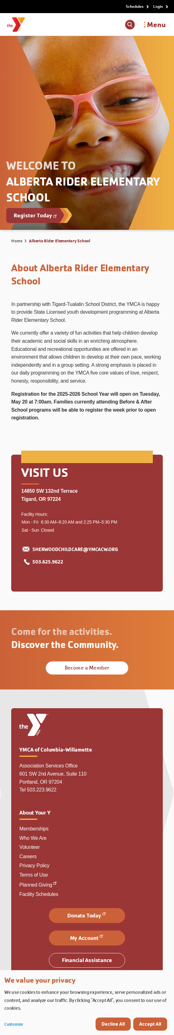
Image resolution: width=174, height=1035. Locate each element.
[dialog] (87, 1002)
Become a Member (87, 667)
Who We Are (32, 838)
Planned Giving (38, 884)
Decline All (113, 1024)
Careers (27, 856)
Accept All (150, 1024)
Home (16, 241)
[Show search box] (130, 25)
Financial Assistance (87, 960)
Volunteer (29, 847)
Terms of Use (33, 875)
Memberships (33, 828)
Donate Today (86, 915)
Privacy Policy (34, 865)
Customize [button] (13, 1024)
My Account (87, 937)
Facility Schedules (38, 894)
